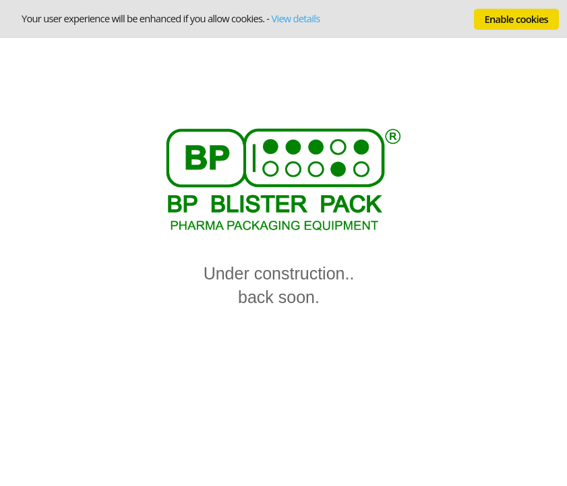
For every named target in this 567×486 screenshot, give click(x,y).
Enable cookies (516, 19)
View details (295, 18)
